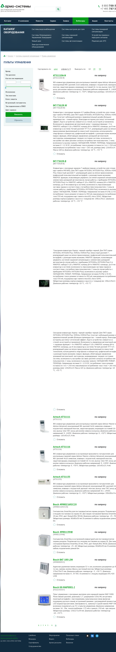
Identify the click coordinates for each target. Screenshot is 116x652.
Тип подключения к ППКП (16, 106)
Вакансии (69, 643)
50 (100, 69)
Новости (39, 21)
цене (56, 69)
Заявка (66, 21)
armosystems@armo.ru (8, 635)
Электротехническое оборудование (40, 45)
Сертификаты (34, 643)
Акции (94, 21)
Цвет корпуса (11, 110)
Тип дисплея (10, 75)
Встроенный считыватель (16, 103)
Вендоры (32, 639)
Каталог (7, 21)
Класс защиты (11, 99)
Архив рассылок (55, 643)
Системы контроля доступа (73, 29)
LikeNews (32, 635)
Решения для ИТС (99, 41)
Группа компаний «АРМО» (9, 638)
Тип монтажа (11, 96)
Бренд (8, 71)
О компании (23, 21)
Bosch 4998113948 (72, 533)
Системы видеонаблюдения (43, 29)
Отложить (61, 98)
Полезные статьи (72, 635)
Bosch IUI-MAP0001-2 (72, 588)
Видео (51, 639)
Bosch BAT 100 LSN (72, 560)
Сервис (53, 21)
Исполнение (10, 92)
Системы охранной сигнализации (69, 36)
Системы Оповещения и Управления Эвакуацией (41, 36)
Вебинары (80, 21)
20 (94, 69)
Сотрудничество (35, 646)
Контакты (109, 21)
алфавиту (65, 69)
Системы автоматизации (72, 41)
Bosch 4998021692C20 (72, 505)
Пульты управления (49, 56)
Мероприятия (54, 635)
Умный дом (36, 41)
